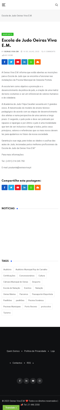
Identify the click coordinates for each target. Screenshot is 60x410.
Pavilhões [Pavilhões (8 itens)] (7, 300)
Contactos (17, 363)
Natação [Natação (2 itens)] (39, 288)
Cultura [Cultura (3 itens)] (42, 275)
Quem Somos (13, 351)
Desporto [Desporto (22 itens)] (36, 282)
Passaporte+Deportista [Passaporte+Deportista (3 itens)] (42, 294)
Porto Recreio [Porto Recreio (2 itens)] (31, 306)
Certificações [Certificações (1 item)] (9, 275)
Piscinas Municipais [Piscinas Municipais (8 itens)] (12, 306)
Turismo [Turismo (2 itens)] (7, 313)
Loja (53, 351)
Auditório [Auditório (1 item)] (7, 269)
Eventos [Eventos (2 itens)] (27, 288)
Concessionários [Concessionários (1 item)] (26, 275)
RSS (29, 363)
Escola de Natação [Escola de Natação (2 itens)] (11, 288)
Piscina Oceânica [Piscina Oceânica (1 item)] (36, 300)
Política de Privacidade (35, 351)
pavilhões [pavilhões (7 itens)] (20, 300)
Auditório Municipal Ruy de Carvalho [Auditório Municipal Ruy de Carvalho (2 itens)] (31, 269)
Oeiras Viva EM (11, 52)
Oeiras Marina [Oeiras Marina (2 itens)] (9, 294)
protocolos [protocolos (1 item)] (46, 306)
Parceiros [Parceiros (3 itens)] (24, 294)
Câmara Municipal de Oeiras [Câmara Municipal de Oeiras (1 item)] (15, 282)
